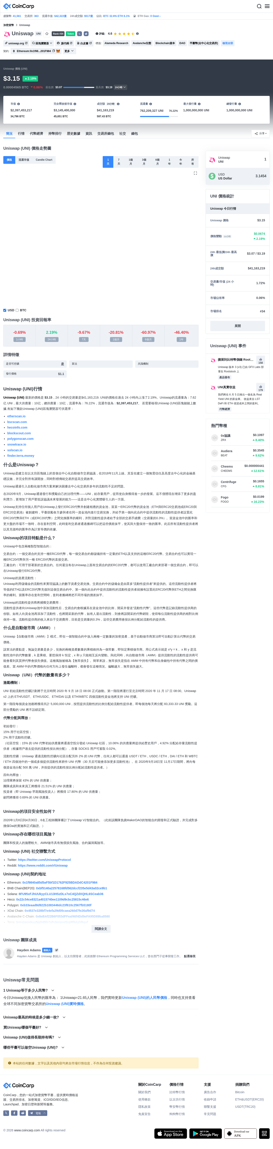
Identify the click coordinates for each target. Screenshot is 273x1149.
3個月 (144, 161)
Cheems (227, 466)
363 (36, 16)
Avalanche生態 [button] (142, 43)
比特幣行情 (177, 1092)
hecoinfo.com (17, 427)
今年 (180, 161)
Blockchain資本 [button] (165, 43)
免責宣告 (144, 1114)
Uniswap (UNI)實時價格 (65, 1004)
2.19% (30, 78)
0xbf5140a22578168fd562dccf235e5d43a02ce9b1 (71, 888)
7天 (119, 161)
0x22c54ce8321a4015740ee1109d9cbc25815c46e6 (52, 899)
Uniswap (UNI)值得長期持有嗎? (32, 1037)
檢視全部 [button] (227, 43)
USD (11, 310)
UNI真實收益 (222, 387)
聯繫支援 (210, 1106)
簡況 (9, 133)
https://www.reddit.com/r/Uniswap (43, 865)
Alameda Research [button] (116, 43)
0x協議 (226, 435)
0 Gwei (156, 16)
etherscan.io (16, 416)
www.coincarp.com (27, 1130)
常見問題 (210, 1114)
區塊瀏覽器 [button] (42, 43)
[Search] (259, 6)
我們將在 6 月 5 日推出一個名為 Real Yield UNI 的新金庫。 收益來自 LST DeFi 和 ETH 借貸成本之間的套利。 (240, 399)
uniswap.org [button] (16, 43)
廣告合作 (210, 1092)
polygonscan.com (20, 438)
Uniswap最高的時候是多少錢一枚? (34, 1017)
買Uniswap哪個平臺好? (25, 1027)
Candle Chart (44, 159)
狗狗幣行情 (177, 1114)
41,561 (17, 16)
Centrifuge (228, 482)
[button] (86, 33)
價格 (9, 159)
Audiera (226, 451)
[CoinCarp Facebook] (14, 1113)
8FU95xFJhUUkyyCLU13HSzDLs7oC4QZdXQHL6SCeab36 (61, 894)
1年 (169, 161)
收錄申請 (210, 1099)
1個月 (131, 161)
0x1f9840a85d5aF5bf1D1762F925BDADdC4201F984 (59, 882)
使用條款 (144, 1099)
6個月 (157, 161)
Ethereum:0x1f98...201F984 (34, 51)
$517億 (88, 16)
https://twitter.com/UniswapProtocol (44, 860)
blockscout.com (19, 433)
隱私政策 (144, 1106)
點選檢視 (189, 956)
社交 (122, 133)
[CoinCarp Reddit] (23, 1113)
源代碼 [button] (64, 43)
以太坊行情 (177, 1099)
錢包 (134, 133)
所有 (192, 161)
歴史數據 (73, 133)
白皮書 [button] (84, 43)
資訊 (88, 133)
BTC (23, 310)
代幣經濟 (36, 133)
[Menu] (267, 6)
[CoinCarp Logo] (19, 6)
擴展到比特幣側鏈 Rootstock (234, 359)
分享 (259, 133)
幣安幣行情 (177, 1106)
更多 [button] (69, 51)
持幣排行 (55, 133)
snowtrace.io (16, 444)
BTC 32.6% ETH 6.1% (116, 16)
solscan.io (14, 450)
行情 (21, 133)
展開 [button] (238, 326)
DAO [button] (182, 43)
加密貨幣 (8, 25)
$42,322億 (60, 16)
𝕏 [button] (79, 33)
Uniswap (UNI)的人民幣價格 (144, 998)
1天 (108, 161)
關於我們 (144, 1092)
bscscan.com (17, 422)
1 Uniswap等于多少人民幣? (28, 990)
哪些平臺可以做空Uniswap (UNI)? (33, 1047)
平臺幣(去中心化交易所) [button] (204, 43)
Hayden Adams (29, 950)
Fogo (224, 497)
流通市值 (24, 159)
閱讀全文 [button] (101, 929)
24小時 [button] (120, 87)
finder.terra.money (20, 455)
